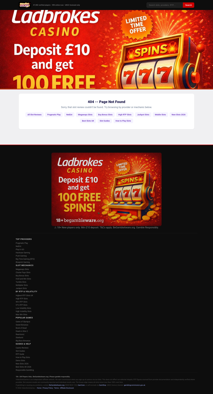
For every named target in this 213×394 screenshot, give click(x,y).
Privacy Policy (48, 388)
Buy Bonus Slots (105, 114)
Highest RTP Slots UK (24, 295)
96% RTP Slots (21, 302)
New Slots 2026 (178, 114)
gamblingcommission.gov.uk (134, 385)
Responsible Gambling (25, 370)
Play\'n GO (20, 249)
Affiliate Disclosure (67, 388)
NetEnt (69, 114)
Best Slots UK (88, 121)
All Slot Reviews (35, 114)
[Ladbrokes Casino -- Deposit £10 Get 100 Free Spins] (106, 49)
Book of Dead (21, 328)
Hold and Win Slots (23, 279)
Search (188, 5)
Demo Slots (20, 361)
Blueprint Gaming (23, 262)
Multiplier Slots (22, 285)
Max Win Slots (21, 315)
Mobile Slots (160, 114)
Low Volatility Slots (23, 308)
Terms (56, 388)
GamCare (81, 385)
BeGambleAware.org (56, 385)
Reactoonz (20, 334)
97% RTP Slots (21, 305)
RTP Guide (20, 354)
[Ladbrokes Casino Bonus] (106, 189)
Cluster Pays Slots (23, 272)
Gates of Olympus (23, 322)
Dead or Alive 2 (22, 331)
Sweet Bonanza (22, 325)
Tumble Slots (21, 282)
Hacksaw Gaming (23, 253)
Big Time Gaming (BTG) (25, 259)
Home (39, 388)
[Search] (165, 5)
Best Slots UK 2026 (23, 367)
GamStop (102, 385)
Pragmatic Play (54, 114)
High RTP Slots (124, 114)
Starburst (19, 338)
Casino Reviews (22, 348)
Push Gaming (21, 256)
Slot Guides (105, 121)
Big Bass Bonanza (23, 341)
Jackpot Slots (143, 114)
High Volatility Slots (23, 311)
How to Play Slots (123, 121)
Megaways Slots (85, 114)
